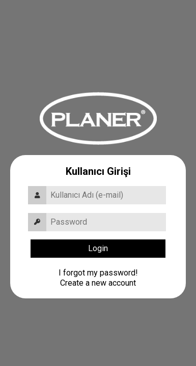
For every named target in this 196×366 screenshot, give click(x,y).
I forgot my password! (98, 273)
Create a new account (98, 283)
